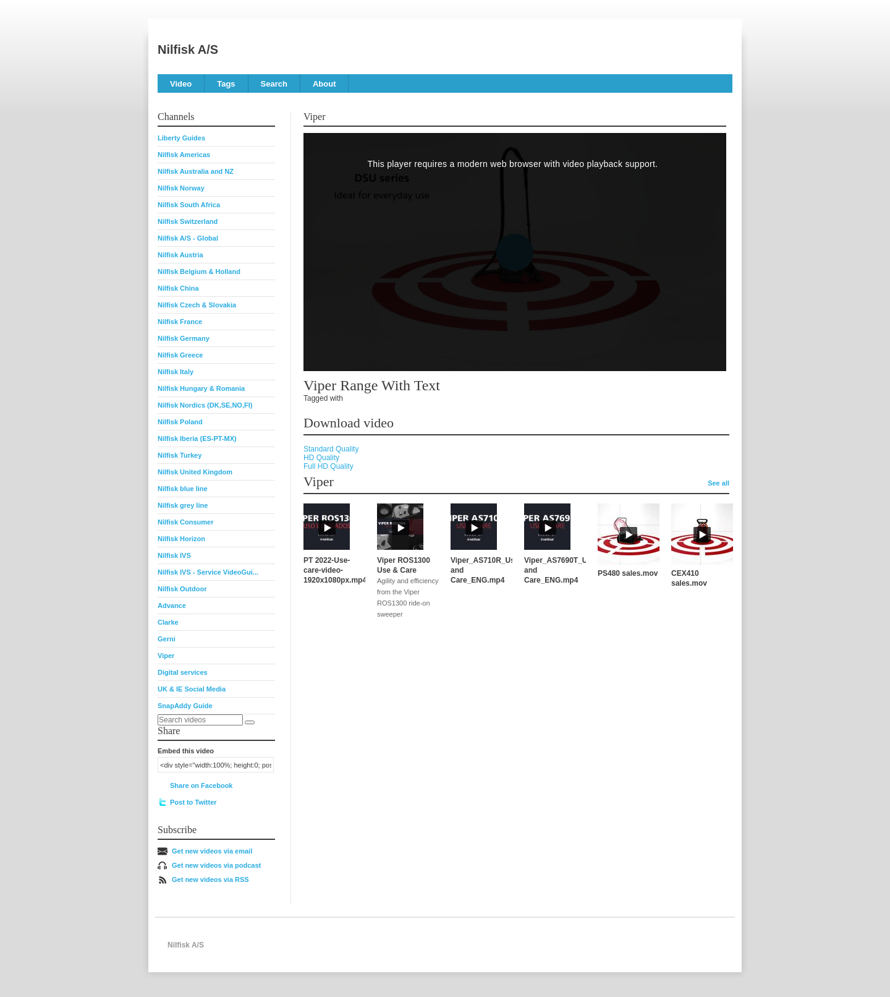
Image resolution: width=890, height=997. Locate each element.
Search (274, 83)
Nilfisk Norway (181, 188)
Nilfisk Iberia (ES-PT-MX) (197, 438)
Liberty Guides (181, 138)
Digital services (183, 672)
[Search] (250, 722)
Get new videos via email (212, 851)
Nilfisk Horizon (181, 538)
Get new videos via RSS (210, 879)
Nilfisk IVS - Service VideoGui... (208, 572)
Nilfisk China (178, 288)
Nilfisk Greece (180, 355)
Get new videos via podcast (216, 865)
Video (181, 83)
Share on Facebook (201, 785)
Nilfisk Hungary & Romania (201, 388)
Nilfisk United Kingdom (195, 472)
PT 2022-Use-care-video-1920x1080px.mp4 (335, 570)
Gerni (167, 639)
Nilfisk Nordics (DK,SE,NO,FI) (205, 405)
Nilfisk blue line (183, 488)
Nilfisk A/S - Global (188, 238)
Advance (172, 605)
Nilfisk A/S (188, 49)
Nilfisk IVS (174, 555)
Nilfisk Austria (180, 255)
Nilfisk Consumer (185, 522)
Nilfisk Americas (184, 154)
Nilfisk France (180, 321)
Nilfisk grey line (183, 505)
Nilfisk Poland (180, 422)
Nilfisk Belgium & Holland (199, 271)
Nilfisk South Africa (189, 204)
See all (718, 483)
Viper (166, 655)
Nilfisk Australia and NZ (196, 171)
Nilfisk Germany (184, 338)
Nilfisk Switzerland (188, 221)
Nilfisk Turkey (179, 455)
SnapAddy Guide (185, 705)
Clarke (168, 622)
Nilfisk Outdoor (182, 589)
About (324, 83)
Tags (226, 83)
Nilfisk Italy (175, 371)
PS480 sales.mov (628, 573)
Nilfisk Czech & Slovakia (197, 305)
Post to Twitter (193, 802)
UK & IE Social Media (192, 689)
